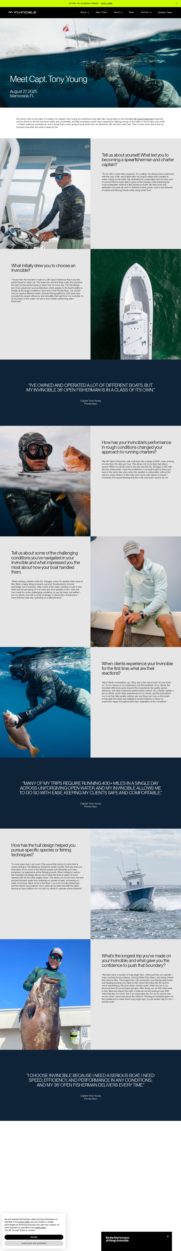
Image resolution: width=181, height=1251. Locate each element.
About (117, 12)
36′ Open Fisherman (143, 119)
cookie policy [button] (40, 1227)
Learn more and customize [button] (33, 1243)
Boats (83, 12)
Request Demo (165, 12)
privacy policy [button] (24, 1222)
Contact (145, 12)
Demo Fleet (101, 12)
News (131, 12)
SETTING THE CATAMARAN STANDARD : (90, 3)
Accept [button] (34, 1237)
